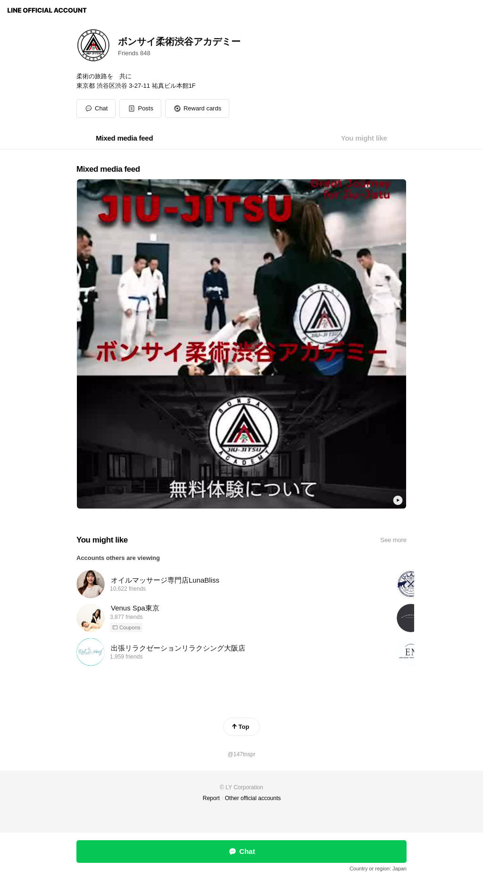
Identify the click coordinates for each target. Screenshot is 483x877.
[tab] (124, 138)
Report (211, 798)
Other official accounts (253, 798)
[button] (140, 108)
